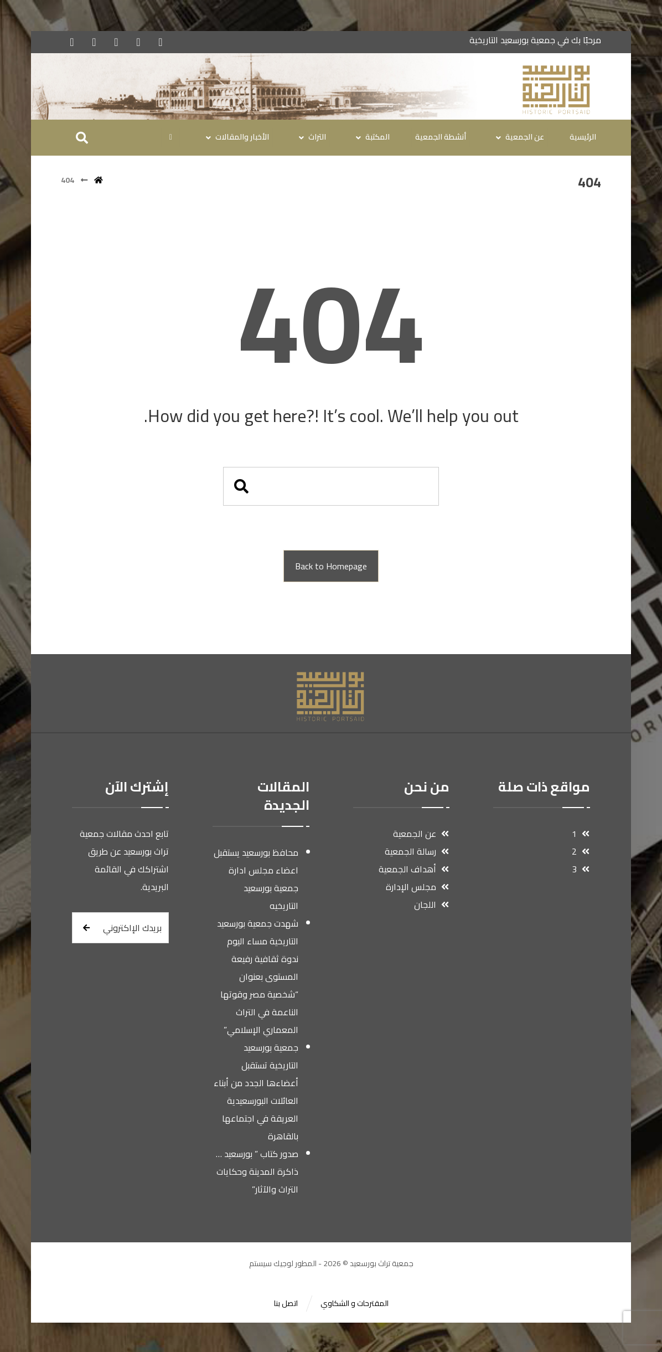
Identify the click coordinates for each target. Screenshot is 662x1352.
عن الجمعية (420, 835)
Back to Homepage (331, 568)
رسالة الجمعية (416, 853)
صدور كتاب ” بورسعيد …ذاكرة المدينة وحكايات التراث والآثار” (257, 1174)
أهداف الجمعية (413, 871)
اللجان (431, 906)
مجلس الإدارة (417, 889)
